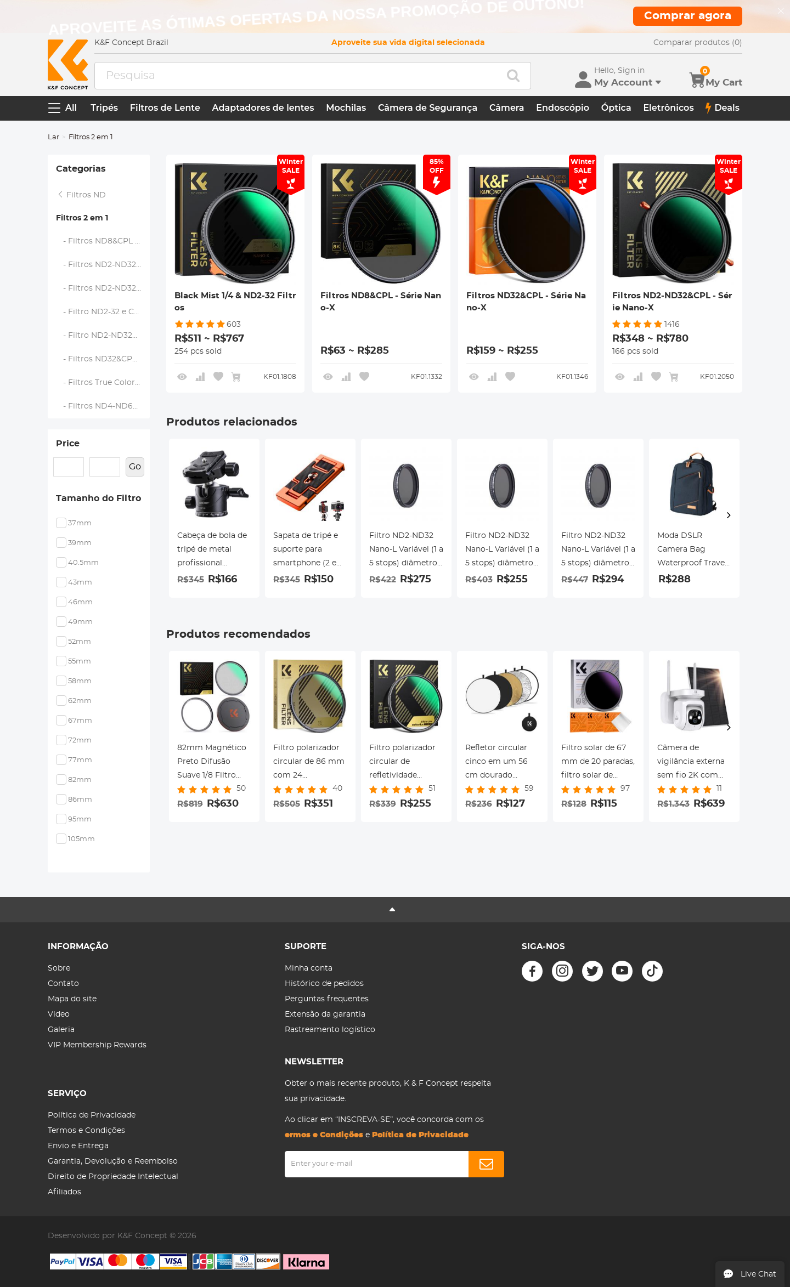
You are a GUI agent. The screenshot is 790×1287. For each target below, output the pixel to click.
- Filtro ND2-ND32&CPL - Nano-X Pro (103, 335)
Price (68, 443)
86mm (80, 799)
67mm (80, 720)
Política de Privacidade (92, 1115)
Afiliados (64, 1192)
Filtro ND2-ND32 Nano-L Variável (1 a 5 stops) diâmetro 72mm (406, 551)
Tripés (104, 108)
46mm (80, 602)
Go (135, 466)
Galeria (61, 1030)
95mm (80, 819)
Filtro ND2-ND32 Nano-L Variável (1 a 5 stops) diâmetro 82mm (598, 551)
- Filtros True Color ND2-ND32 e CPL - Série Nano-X (103, 383)
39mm (80, 543)
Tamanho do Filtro (98, 498)
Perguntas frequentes (327, 999)
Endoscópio (562, 108)
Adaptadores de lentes (263, 108)
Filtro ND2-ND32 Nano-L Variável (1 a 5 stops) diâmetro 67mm (502, 551)
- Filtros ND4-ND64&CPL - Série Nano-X (103, 406)
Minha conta (308, 968)
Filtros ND (81, 195)
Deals (723, 108)
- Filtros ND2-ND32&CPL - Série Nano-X (103, 265)
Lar (53, 137)
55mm (79, 661)
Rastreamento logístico (330, 1030)
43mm (80, 582)
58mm (80, 681)
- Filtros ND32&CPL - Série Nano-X (103, 359)
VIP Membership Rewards (97, 1045)
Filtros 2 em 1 (82, 218)
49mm (80, 622)
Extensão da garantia (325, 1014)
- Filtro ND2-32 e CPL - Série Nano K (103, 312)
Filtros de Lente (165, 108)
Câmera (506, 108)
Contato (63, 984)
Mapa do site (72, 999)
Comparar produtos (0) (697, 43)
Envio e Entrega (78, 1146)
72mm (80, 740)
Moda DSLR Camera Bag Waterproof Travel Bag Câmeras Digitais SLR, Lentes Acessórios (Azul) (692, 551)
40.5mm (83, 562)
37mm (80, 523)
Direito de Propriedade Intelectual (113, 1177)
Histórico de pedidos (324, 984)
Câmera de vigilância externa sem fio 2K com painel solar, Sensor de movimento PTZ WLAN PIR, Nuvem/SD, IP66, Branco (694, 763)
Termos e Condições (86, 1131)
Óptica (616, 108)
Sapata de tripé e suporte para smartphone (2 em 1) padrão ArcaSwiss (309, 551)
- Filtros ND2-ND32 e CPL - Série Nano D (103, 288)
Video (59, 1014)
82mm (80, 780)
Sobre (59, 968)
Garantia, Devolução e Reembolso (113, 1161)
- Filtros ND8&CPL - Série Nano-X (103, 241)
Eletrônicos (668, 108)
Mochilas (346, 108)
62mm (80, 701)
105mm (81, 839)
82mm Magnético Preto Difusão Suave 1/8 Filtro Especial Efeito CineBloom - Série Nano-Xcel (212, 763)
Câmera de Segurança (427, 108)
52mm (79, 641)
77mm (80, 760)
